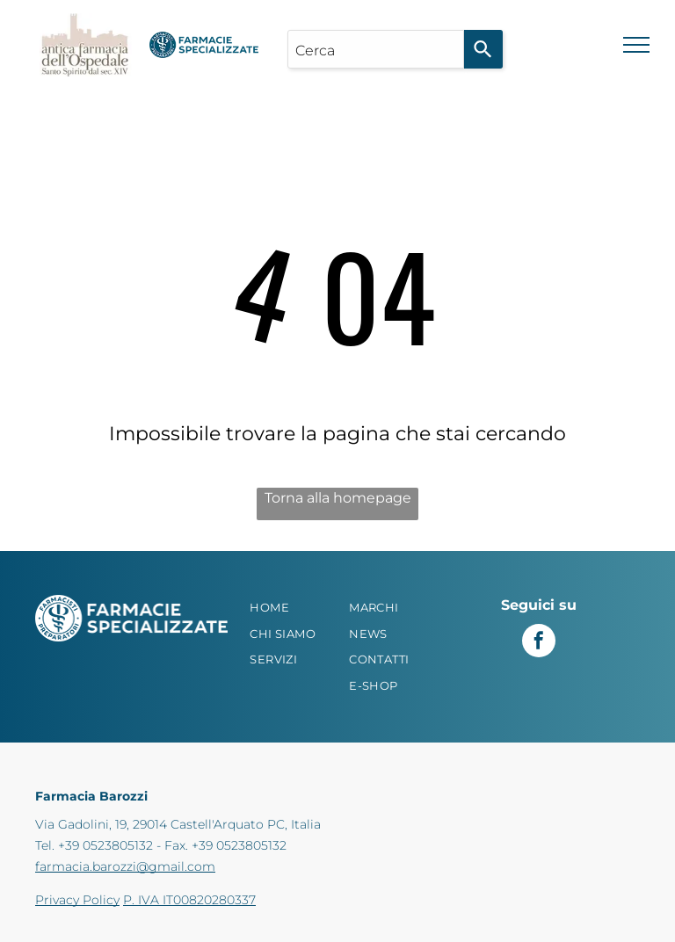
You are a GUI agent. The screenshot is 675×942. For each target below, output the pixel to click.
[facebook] (538, 643)
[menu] (636, 45)
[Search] (483, 49)
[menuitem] (296, 608)
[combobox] (375, 49)
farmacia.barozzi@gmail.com (125, 866)
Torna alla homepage (338, 497)
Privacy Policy (77, 900)
